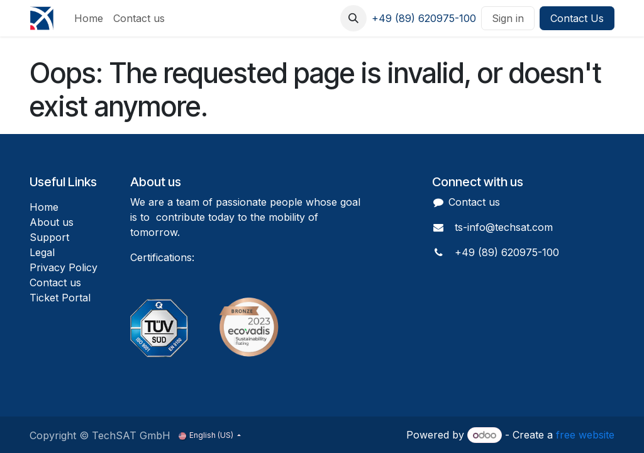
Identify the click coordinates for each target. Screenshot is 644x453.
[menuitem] (88, 18)
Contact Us (577, 18)
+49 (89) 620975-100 (424, 18)
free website (585, 434)
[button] (353, 18)
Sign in (508, 18)
